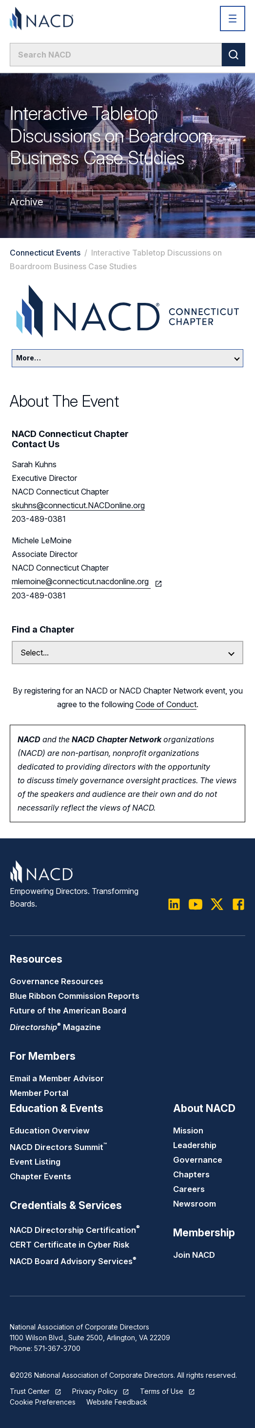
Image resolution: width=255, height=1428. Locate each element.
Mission (188, 1130)
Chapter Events (40, 1176)
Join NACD (194, 1255)
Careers (189, 1189)
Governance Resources (56, 981)
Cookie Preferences (43, 1402)
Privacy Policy (95, 1391)
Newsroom (194, 1204)
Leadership (194, 1145)
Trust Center (30, 1391)
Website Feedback (116, 1402)
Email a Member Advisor (57, 1078)
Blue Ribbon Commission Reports (74, 996)
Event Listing (35, 1162)
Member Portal (39, 1093)
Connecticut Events (45, 253)
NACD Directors (58, 1147)
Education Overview (50, 1130)
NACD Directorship (75, 1230)
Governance (197, 1160)
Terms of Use (161, 1391)
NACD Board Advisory (73, 1261)
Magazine (55, 1027)
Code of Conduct (166, 704)
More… (128, 358)
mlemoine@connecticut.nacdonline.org (81, 581)
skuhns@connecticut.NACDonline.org (78, 505)
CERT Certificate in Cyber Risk (69, 1245)
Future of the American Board (68, 1010)
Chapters (191, 1174)
